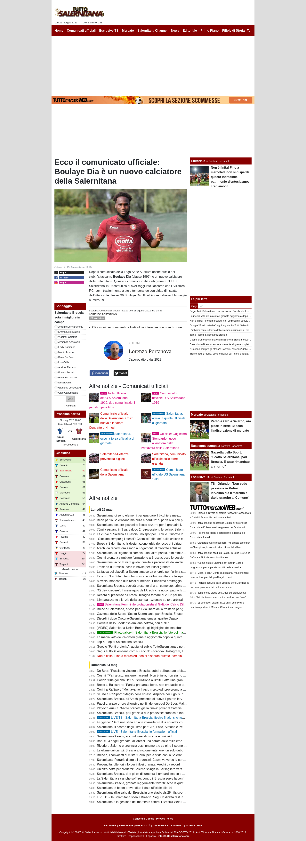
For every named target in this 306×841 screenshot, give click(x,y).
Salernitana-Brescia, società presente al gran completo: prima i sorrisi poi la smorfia (155, 585)
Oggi (194, 306)
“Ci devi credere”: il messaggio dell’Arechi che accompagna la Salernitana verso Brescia (158, 590)
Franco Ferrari (66, 372)
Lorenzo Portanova (103, 314)
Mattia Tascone (66, 352)
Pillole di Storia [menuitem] (233, 30)
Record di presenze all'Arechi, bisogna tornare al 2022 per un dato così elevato (151, 595)
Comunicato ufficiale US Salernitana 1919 (168, 474)
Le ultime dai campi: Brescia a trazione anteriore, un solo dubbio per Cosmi (149, 750)
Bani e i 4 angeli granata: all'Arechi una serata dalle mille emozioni (143, 741)
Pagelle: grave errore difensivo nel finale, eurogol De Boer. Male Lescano (147, 703)
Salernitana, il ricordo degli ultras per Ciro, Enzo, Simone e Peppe (142, 727)
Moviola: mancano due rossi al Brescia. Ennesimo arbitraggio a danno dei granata (153, 581)
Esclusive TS (200, 477)
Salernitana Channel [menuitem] (152, 30)
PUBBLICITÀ (142, 825)
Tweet (121, 373)
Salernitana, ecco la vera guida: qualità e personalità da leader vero (143, 562)
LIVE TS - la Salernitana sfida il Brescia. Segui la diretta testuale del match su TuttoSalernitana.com (166, 797)
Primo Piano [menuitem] (209, 30)
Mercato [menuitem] (128, 30)
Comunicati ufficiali (109, 310)
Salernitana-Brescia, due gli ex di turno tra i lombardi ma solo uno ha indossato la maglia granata (164, 773)
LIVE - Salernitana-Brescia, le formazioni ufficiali (137, 731)
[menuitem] (248, 30)
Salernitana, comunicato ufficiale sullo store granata (169, 459)
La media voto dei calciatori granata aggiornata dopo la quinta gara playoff (148, 637)
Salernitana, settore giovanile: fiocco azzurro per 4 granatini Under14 (144, 524)
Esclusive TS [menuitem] (108, 30)
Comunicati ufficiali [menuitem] (81, 30)
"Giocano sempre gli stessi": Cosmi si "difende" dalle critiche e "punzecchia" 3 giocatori (157, 539)
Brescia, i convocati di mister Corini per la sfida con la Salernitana (142, 755)
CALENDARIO (160, 825)
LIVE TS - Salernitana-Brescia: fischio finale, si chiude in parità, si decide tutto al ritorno (164, 717)
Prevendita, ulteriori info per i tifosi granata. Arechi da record (138, 764)
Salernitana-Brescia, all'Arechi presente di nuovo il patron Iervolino (143, 699)
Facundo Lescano (68, 377)
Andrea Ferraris (67, 367)
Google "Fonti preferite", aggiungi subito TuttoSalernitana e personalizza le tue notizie (156, 646)
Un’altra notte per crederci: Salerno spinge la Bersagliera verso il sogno (146, 769)
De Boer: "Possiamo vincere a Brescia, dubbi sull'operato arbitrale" (143, 670)
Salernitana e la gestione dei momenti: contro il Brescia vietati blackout (146, 802)
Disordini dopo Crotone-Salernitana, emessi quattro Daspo (137, 618)
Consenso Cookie (143, 818)
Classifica (63, 453)
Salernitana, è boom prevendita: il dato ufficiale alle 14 (134, 787)
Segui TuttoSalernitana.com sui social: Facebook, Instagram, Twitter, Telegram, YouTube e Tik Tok (164, 651)
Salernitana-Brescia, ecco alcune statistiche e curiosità (135, 736)
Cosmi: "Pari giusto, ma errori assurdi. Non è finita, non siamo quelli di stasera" (151, 675)
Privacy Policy (164, 818)
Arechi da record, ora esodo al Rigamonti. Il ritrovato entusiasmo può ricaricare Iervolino (157, 548)
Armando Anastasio (69, 341)
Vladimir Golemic (67, 336)
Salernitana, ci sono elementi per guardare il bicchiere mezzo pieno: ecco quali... (152, 515)
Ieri (201, 306)
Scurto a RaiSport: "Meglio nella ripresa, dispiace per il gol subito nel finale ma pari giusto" (159, 694)
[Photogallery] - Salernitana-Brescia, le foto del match (142, 632)
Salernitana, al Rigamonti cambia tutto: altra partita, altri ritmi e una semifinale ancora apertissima (164, 553)
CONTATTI (177, 825)
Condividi (99, 373)
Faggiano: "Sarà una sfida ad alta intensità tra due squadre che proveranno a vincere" (156, 722)
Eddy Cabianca (66, 347)
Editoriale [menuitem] (190, 30)
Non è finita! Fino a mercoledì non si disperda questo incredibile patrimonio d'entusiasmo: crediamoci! (167, 656)
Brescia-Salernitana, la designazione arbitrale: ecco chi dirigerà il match (146, 543)
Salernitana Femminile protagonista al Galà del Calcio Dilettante (145, 604)
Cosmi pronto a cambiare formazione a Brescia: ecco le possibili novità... (147, 557)
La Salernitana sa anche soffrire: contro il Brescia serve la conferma (144, 778)
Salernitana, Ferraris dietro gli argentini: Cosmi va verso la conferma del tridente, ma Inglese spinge (166, 759)
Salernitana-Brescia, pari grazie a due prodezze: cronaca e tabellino (144, 713)
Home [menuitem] (59, 30)
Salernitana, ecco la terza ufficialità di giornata (117, 438)
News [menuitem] (175, 30)
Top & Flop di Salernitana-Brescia (120, 642)
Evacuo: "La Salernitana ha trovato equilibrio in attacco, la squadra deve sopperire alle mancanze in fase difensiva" (176, 576)
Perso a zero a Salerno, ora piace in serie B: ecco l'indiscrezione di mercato (231, 426)
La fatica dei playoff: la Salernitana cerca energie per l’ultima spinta (143, 571)
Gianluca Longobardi (69, 387)
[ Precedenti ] (70, 444)
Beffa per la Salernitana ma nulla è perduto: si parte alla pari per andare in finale (152, 520)
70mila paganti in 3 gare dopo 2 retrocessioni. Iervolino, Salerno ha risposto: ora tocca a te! (160, 529)
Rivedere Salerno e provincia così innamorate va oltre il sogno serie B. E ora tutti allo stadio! (160, 745)
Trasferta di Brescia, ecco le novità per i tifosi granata (133, 567)
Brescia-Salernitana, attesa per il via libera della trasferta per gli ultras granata (151, 609)
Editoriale (198, 161)
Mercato (197, 414)
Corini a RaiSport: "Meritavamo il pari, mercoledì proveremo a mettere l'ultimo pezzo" (155, 689)
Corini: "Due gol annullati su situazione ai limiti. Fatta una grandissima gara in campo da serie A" (163, 680)
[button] (70, 399)
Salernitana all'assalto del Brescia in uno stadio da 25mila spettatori (143, 792)
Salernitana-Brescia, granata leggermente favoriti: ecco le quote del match (148, 783)
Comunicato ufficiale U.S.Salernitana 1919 (168, 398)
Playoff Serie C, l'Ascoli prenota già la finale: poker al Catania (139, 708)
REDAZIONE (126, 825)
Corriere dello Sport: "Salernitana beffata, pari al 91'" (133, 623)
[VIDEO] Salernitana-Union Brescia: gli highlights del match (138, 627)
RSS (199, 825)
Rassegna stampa (204, 445)
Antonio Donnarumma (70, 326)
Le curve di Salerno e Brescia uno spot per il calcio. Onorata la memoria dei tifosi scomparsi (160, 534)
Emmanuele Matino (69, 331)
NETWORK (110, 825)
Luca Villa (63, 362)
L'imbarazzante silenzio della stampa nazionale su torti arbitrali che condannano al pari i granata (163, 599)
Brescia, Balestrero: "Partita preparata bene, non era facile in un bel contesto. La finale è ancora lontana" (169, 684)
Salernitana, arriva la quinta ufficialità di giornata (169, 418)
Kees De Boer (66, 357)
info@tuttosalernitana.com (173, 836)
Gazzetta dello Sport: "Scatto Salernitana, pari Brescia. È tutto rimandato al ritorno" (154, 613)
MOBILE (190, 825)
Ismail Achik (65, 382)
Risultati (70, 405)
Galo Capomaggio (68, 392)
